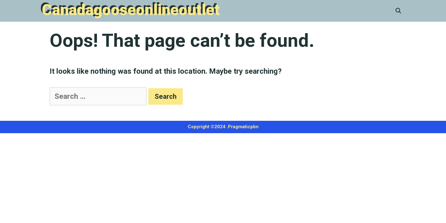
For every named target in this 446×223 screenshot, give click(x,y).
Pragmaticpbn (243, 126)
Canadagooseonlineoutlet (131, 10)
